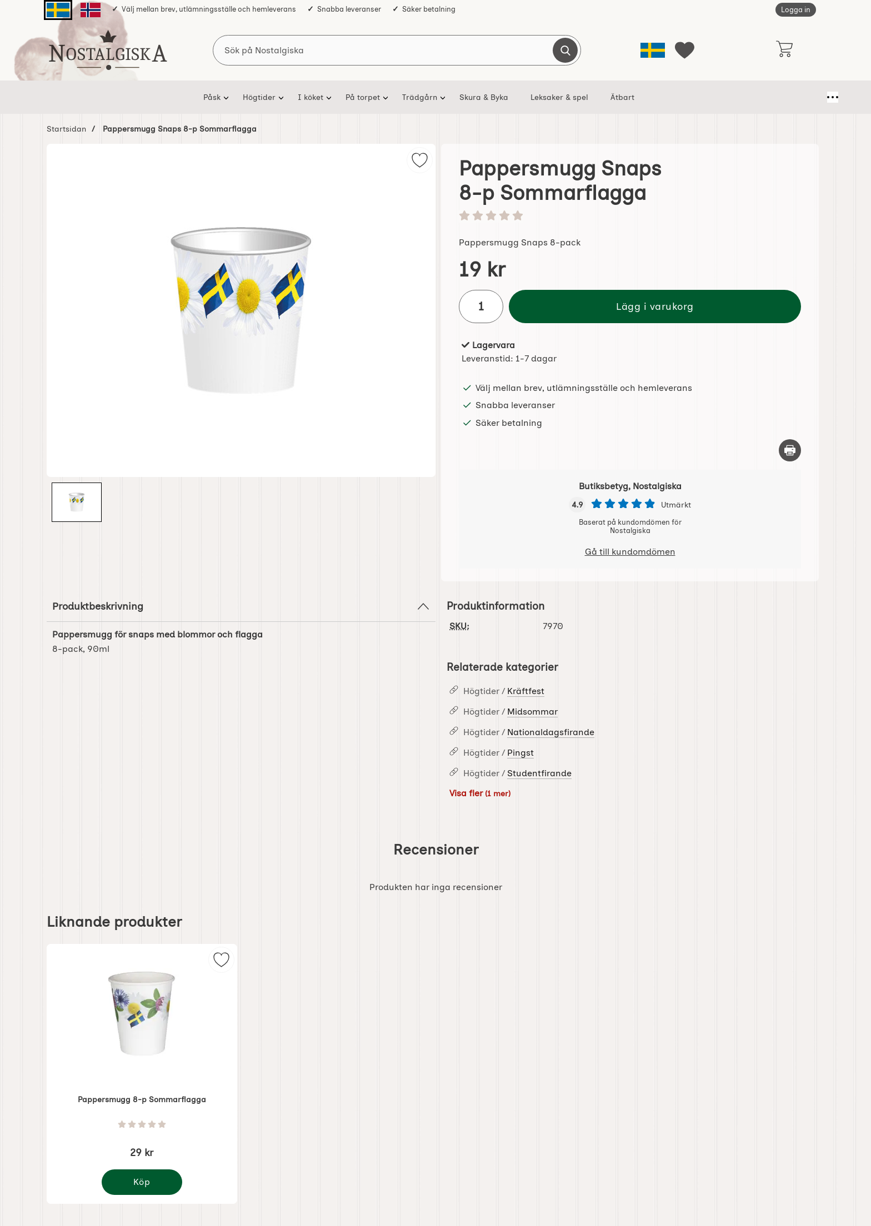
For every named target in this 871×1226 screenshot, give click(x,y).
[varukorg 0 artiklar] (784, 50)
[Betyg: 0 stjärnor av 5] (630, 216)
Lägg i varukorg (655, 306)
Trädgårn (414, 97)
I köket (305, 97)
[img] (419, 160)
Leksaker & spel (554, 97)
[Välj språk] (652, 50)
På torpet (358, 97)
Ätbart (617, 97)
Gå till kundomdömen (630, 551)
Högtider (254, 97)
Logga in (795, 10)
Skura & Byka (478, 97)
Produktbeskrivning (241, 606)
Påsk (207, 97)
